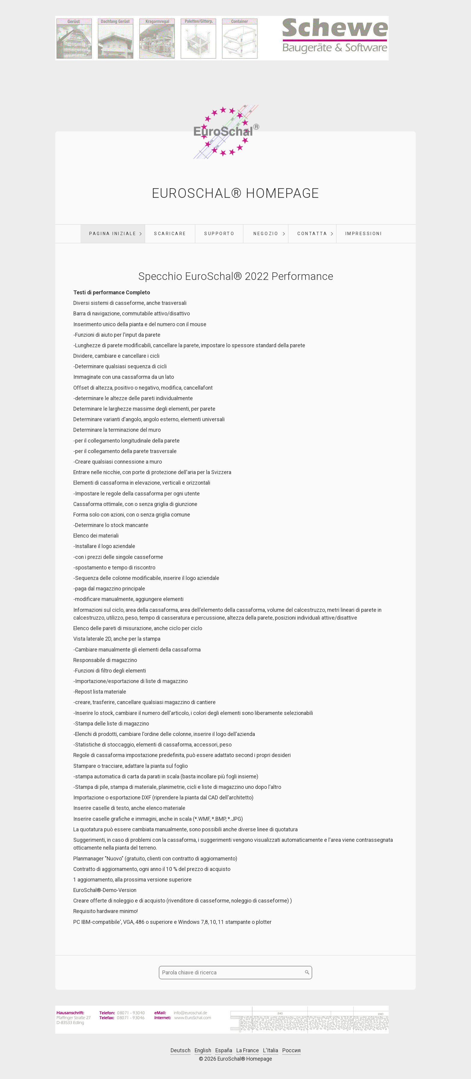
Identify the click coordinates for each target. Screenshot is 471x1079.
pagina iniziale (112, 233)
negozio (266, 233)
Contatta (312, 233)
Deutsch (180, 1050)
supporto (219, 233)
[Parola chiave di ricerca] (235, 972)
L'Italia (270, 1050)
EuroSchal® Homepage (235, 193)
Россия (291, 1050)
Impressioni (363, 233)
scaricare (170, 233)
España (223, 1050)
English (203, 1050)
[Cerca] (307, 972)
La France (247, 1050)
